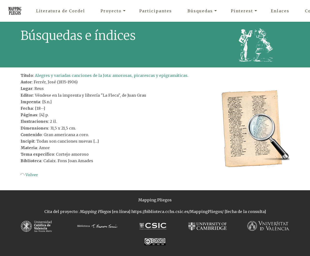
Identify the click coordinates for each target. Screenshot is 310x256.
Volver (31, 174)
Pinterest (242, 10)
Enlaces (280, 10)
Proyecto (111, 10)
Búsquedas (200, 10)
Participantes (155, 10)
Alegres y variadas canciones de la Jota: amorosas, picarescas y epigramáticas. (111, 75)
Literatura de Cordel (60, 10)
